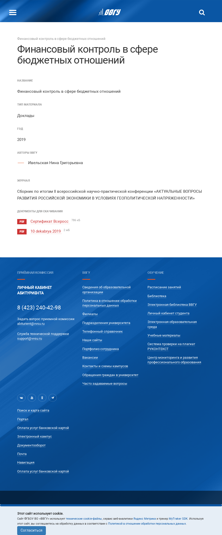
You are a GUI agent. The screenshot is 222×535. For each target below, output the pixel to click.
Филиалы (90, 313)
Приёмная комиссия (35, 271)
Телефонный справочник (102, 330)
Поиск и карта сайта (33, 409)
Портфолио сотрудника (100, 348)
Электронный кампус (34, 435)
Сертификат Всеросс (50, 221)
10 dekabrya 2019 (46, 230)
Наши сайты (92, 339)
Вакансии (90, 356)
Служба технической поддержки (43, 332)
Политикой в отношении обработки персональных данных (147, 523)
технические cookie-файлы (84, 518)
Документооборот (31, 444)
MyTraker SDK (178, 518)
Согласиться (31, 530)
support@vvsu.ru (29, 337)
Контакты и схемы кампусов (105, 365)
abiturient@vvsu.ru (31, 323)
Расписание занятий (164, 286)
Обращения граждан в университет (110, 374)
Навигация (25, 461)
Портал (22, 418)
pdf (22, 221)
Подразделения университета (106, 322)
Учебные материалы (163, 334)
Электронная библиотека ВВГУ (172, 304)
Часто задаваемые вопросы (104, 382)
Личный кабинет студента (168, 312)
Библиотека (156, 295)
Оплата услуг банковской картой (43, 427)
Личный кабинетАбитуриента (34, 289)
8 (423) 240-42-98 (39, 306)
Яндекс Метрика (144, 518)
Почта (22, 453)
